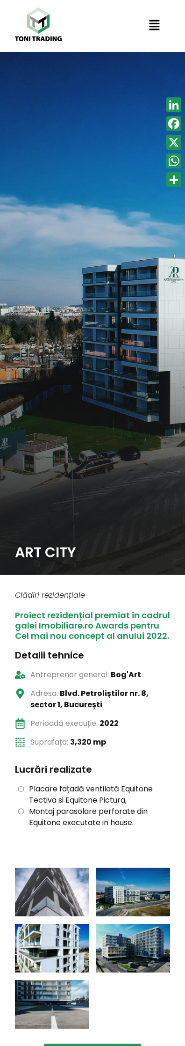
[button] (154, 25)
